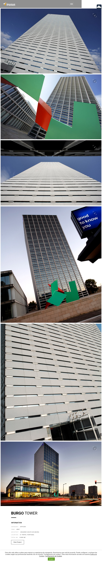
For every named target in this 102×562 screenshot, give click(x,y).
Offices (23, 526)
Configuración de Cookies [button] (53, 556)
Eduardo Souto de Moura (29, 532)
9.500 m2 (22, 537)
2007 (18, 529)
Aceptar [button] (51, 559)
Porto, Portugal (28, 534)
